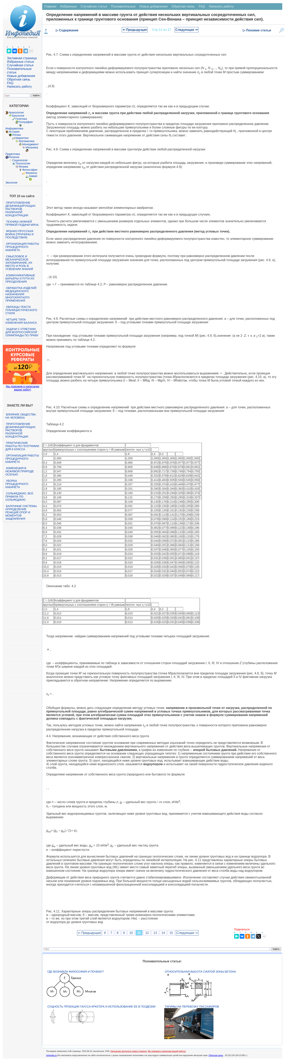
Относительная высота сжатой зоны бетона (200, 971)
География (26, 122)
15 (171, 933)
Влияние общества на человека (20, 416)
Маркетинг (22, 138)
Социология (19, 160)
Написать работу (19, 86)
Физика (23, 166)
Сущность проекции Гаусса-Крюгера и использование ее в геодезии (101, 1006)
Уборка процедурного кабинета (16, 484)
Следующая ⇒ (186, 29)
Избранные (68, 6)
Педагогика (12, 154)
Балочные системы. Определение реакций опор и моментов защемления (21, 512)
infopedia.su (51, 1055)
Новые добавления (21, 76)
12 (147, 933)
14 (163, 933)
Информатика (14, 128)
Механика (31, 147)
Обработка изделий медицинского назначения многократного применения (20, 294)
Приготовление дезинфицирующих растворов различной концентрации (20, 209)
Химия (33, 176)
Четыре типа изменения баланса (21, 321)
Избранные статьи (20, 61)
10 (131, 933)
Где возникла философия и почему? (75, 971)
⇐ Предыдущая (135, 29)
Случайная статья (20, 65)
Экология (11, 182)
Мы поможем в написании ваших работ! (22, 388)
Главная (50, 6)
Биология (18, 115)
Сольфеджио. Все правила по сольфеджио (19, 496)
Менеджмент (30, 144)
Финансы (31, 172)
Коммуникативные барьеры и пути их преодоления (20, 278)
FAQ (10, 83)
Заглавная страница (22, 58)
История (14, 131)
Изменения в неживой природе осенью (19, 471)
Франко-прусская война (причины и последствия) (19, 234)
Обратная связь (18, 79)
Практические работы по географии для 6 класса (22, 446)
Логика (16, 134)
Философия (29, 169)
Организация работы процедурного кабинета (22, 247)
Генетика (21, 118)
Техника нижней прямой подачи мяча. (22, 223)
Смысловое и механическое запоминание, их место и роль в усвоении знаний (19, 263)
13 (155, 933)
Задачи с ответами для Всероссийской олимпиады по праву (21, 332)
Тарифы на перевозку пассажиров (192, 1006)
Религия (14, 157)
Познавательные (123, 6)
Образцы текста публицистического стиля (21, 310)
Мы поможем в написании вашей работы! (167, 1051)
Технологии (22, 163)
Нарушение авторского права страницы (128, 1051)
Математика (26, 141)
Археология (16, 112)
